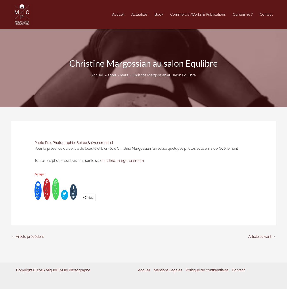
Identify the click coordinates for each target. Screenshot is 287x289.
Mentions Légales (168, 270)
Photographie (64, 143)
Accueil (144, 270)
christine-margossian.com (122, 161)
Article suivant (262, 236)
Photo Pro (42, 143)
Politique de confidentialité (207, 270)
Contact (238, 270)
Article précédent (27, 236)
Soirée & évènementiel (95, 143)
